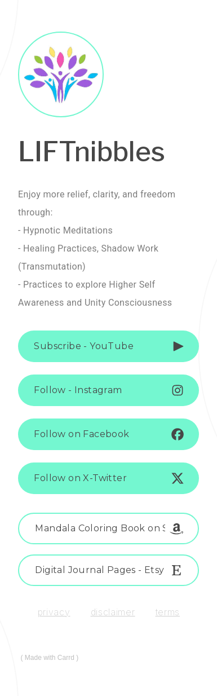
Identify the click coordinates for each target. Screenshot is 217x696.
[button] (108, 346)
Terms (168, 612)
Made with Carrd (49, 658)
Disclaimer (113, 612)
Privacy (54, 612)
